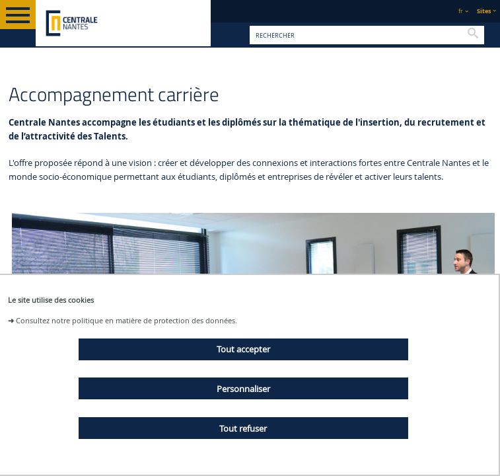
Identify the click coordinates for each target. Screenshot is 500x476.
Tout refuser (243, 428)
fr (460, 11)
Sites (484, 11)
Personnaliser (243, 389)
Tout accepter (243, 349)
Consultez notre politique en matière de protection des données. (126, 320)
